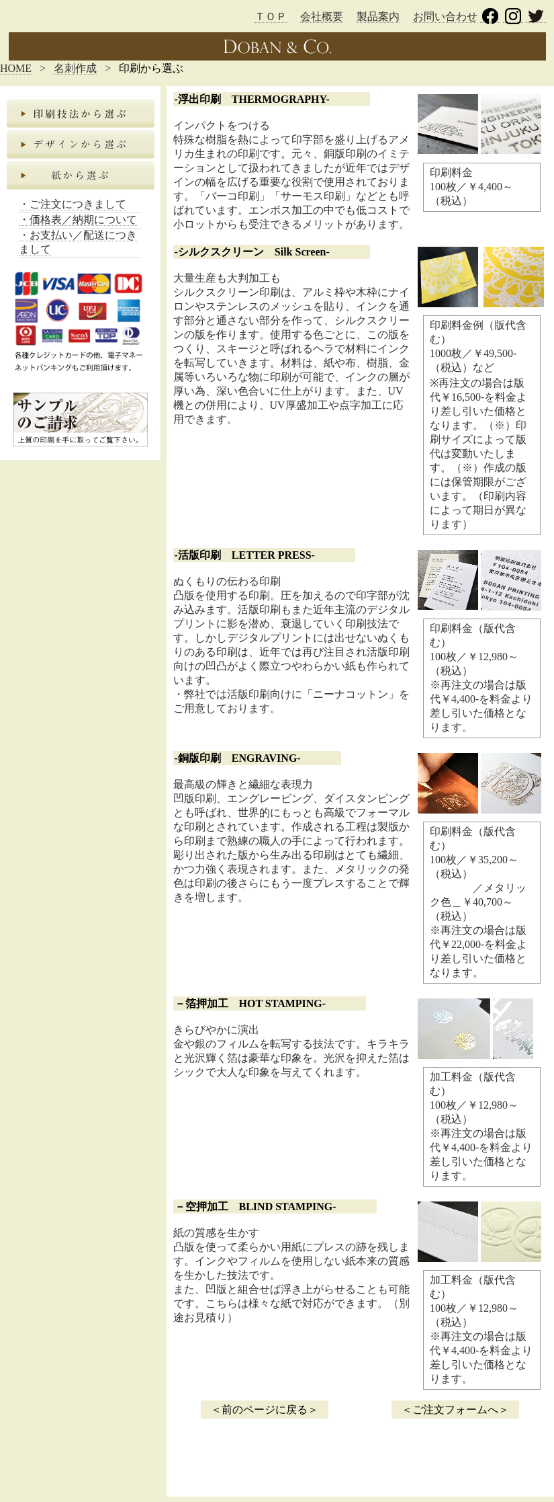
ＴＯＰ (271, 16)
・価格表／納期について (78, 219)
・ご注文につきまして (72, 204)
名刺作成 (75, 68)
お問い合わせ (445, 16)
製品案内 (378, 16)
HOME (16, 68)
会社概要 (321, 16)
